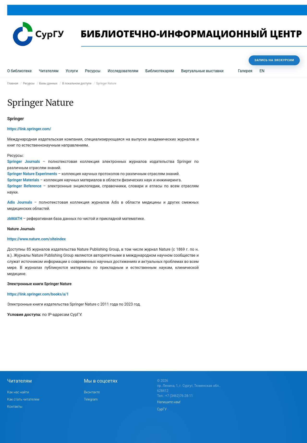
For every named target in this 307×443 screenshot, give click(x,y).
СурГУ (162, 409)
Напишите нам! (169, 402)
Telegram (91, 399)
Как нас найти (18, 392)
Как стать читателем (23, 399)
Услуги (72, 71)
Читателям (49, 71)
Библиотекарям (159, 71)
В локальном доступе (76, 83)
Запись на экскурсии (274, 60)
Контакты (14, 406)
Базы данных (48, 83)
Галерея (245, 71)
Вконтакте (92, 392)
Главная (12, 83)
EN (262, 71)
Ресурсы (92, 71)
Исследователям (123, 71)
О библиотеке (19, 71)
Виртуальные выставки (202, 71)
